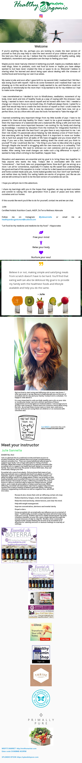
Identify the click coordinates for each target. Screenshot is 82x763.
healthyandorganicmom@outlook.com (19, 219)
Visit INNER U (46, 427)
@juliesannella (47, 217)
